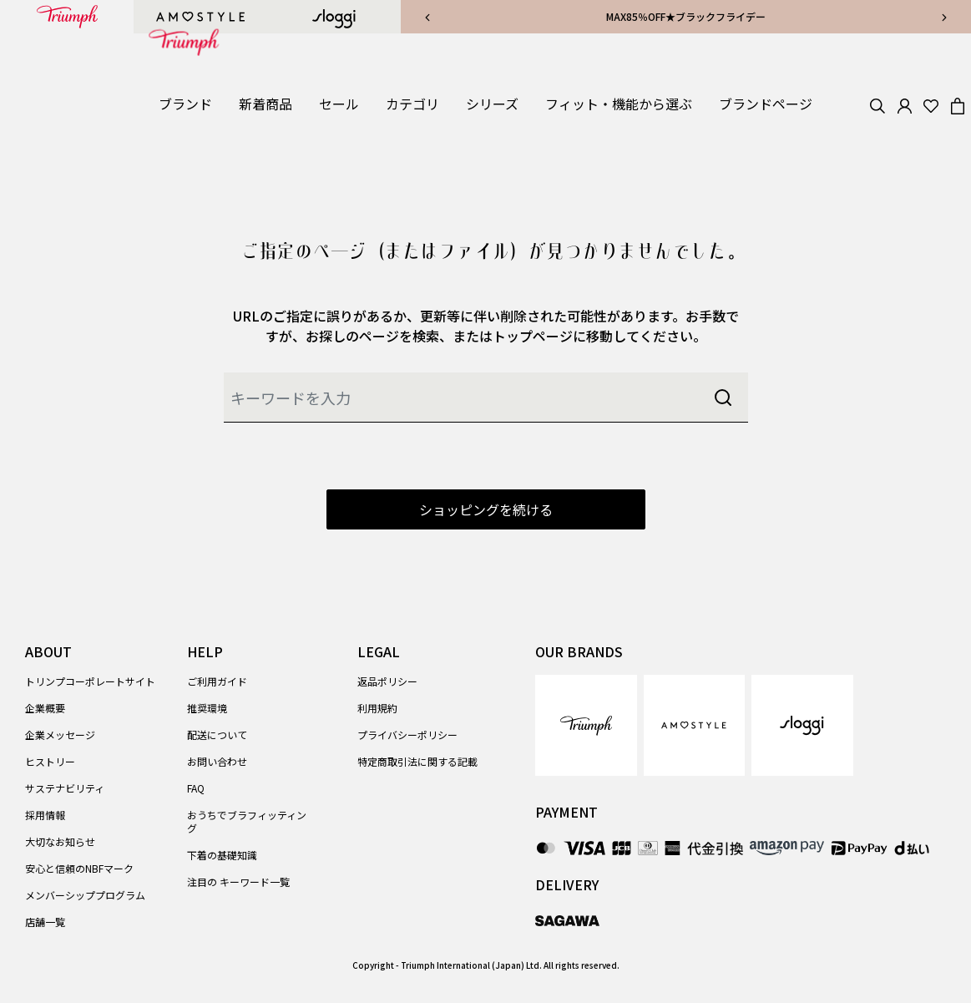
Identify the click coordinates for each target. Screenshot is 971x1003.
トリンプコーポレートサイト (90, 681)
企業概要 (45, 708)
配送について (217, 734)
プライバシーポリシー (407, 734)
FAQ (196, 788)
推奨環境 (207, 708)
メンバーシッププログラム (85, 895)
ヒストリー (50, 761)
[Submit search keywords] (723, 397)
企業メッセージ (60, 734)
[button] (185, 104)
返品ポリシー (387, 681)
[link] (265, 104)
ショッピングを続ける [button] (486, 509)
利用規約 (377, 708)
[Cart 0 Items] (958, 104)
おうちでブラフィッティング (246, 821)
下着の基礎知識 (222, 855)
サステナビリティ (64, 788)
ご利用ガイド (217, 681)
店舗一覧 (45, 921)
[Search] (877, 104)
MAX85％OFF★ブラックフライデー (686, 16)
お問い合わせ (217, 761)
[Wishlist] (931, 104)
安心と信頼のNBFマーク (79, 868)
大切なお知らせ (60, 841)
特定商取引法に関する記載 (417, 761)
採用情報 (45, 815)
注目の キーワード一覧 (238, 881)
